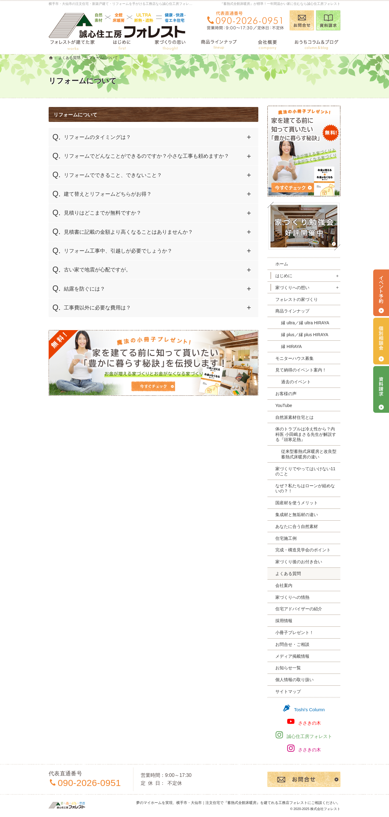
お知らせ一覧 (288, 667)
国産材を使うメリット (296, 502)
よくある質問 (288, 573)
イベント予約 (381, 292)
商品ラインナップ (292, 311)
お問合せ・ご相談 (292, 644)
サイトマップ (288, 691)
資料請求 (328, 20)
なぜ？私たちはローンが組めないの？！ (305, 488)
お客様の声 (286, 393)
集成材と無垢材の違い (296, 514)
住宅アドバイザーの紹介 (298, 608)
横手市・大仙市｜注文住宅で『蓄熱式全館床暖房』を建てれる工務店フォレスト (242, 803)
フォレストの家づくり (296, 299)
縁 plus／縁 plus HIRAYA (304, 334)
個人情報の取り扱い (294, 679)
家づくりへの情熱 (292, 597)
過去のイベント (296, 381)
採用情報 (283, 620)
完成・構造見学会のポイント (303, 549)
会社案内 (283, 585)
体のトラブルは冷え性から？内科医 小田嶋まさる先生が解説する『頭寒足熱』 (305, 434)
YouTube (283, 405)
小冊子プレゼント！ (294, 632)
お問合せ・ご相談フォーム (303, 779)
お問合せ (302, 20)
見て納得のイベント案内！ (300, 369)
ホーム (281, 263)
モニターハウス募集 (294, 358)
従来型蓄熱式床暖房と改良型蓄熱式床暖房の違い (308, 454)
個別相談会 (381, 341)
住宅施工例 (286, 538)
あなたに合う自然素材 (296, 526)
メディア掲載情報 (292, 656)
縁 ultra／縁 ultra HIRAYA (305, 322)
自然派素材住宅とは (294, 417)
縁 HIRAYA (291, 346)
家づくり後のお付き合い (298, 561)
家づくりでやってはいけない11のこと (305, 471)
